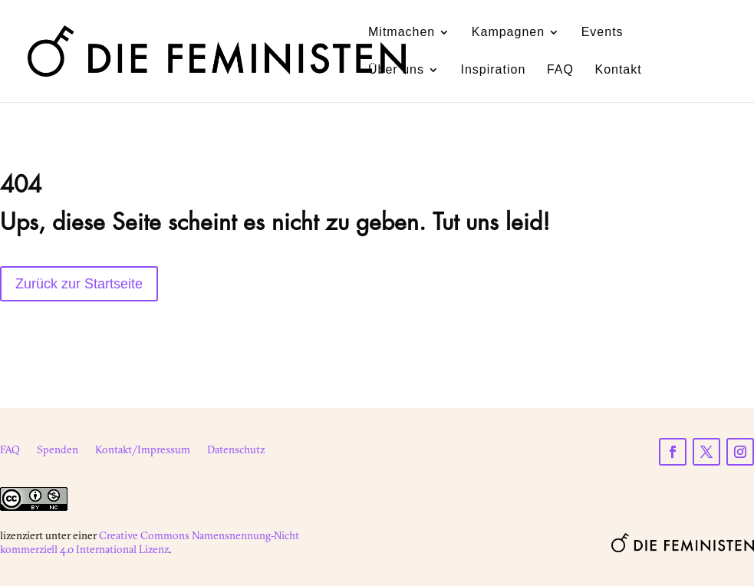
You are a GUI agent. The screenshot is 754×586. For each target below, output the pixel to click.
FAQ (560, 70)
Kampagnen (508, 32)
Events (602, 32)
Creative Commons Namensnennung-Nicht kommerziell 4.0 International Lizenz (149, 542)
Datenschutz (236, 450)
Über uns (396, 70)
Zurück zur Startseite (79, 283)
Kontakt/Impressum (142, 450)
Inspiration (492, 70)
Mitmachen (401, 32)
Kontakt (617, 70)
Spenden (57, 450)
